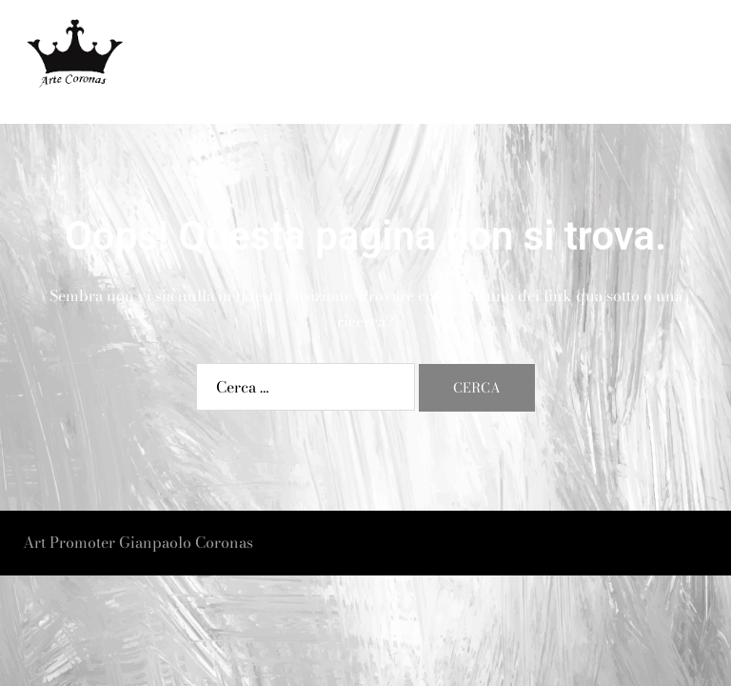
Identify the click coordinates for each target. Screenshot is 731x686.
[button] (670, 62)
